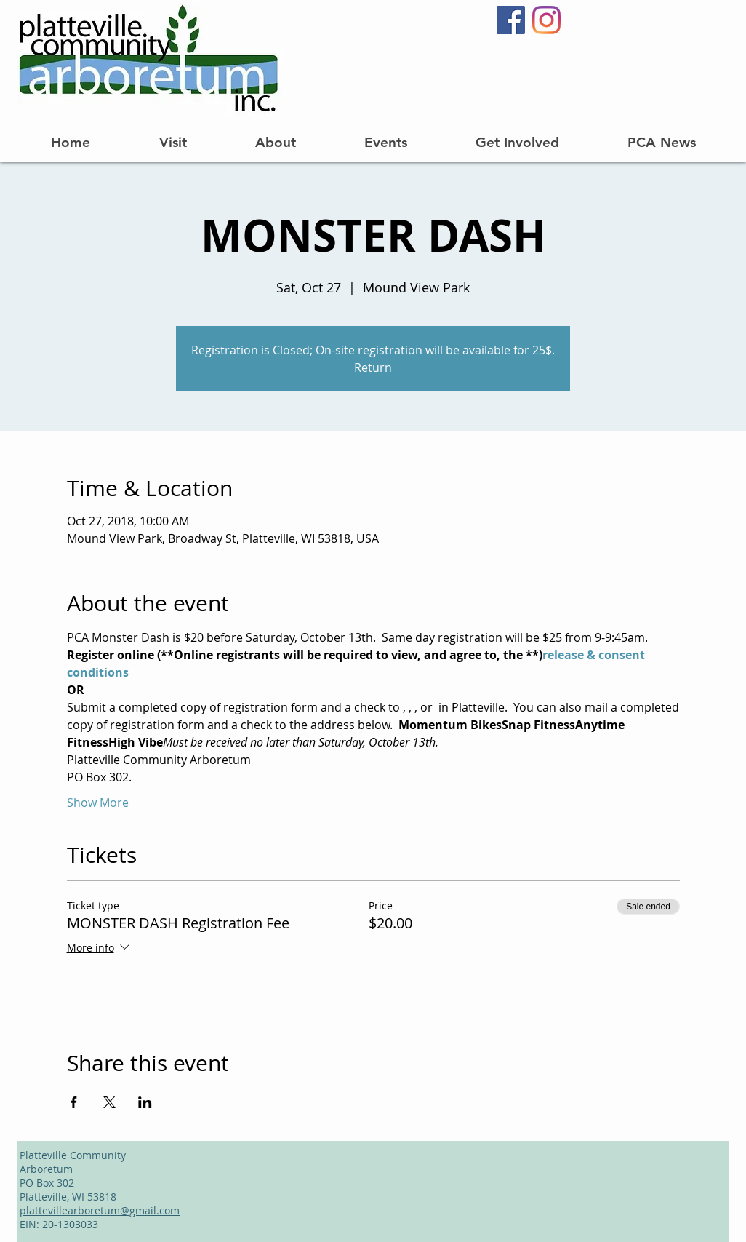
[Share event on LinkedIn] (145, 1102)
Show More (98, 803)
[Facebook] (511, 20)
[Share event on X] (109, 1102)
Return (373, 367)
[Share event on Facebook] (74, 1102)
